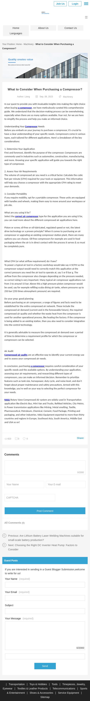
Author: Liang (23, 96)
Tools (55, 684)
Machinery (28, 44)
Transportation (17, 684)
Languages (16, 33)
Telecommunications (64, 688)
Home (16, 28)
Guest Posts (11, 560)
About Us (43, 28)
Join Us (60, 3)
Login (75, 3)
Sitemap (45, 697)
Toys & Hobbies (39, 684)
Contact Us (70, 28)
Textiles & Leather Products (32, 688)
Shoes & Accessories (42, 692)
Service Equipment (69, 692)
